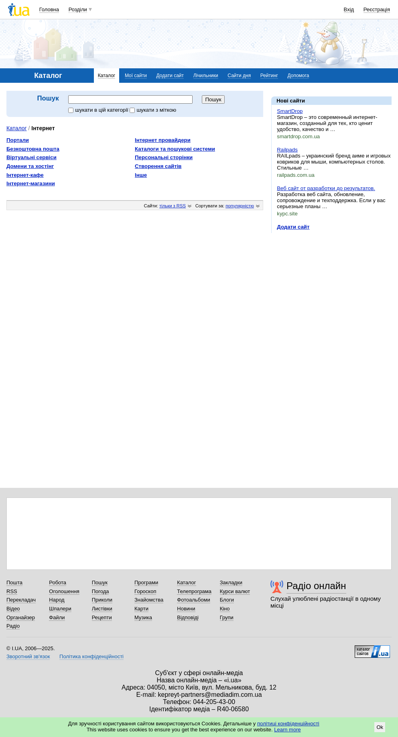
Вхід (349, 9)
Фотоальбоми (193, 600)
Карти (141, 609)
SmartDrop (290, 111)
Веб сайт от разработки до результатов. (326, 188)
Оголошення (64, 591)
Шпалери (60, 609)
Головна (49, 9)
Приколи (102, 600)
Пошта (14, 582)
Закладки (231, 582)
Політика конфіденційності (91, 656)
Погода (100, 591)
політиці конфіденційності (288, 724)
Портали (17, 140)
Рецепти (102, 617)
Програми (146, 582)
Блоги (227, 600)
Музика (143, 617)
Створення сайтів (158, 166)
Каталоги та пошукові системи (175, 149)
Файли (57, 617)
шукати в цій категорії (99, 110)
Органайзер (20, 617)
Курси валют (235, 591)
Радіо (13, 626)
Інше (141, 175)
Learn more (287, 730)
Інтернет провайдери (163, 140)
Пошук (100, 582)
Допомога (298, 75)
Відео (13, 609)
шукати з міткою (153, 110)
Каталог (107, 75)
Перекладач (21, 600)
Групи (227, 617)
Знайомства (148, 600)
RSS (11, 591)
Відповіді (188, 617)
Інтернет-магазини (30, 183)
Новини (186, 609)
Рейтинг (269, 75)
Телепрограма (194, 591)
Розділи (78, 9)
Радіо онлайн (316, 585)
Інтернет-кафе (25, 175)
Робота (57, 582)
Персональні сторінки (164, 157)
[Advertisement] (331, 288)
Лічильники (205, 75)
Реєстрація (376, 9)
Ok (379, 727)
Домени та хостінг (30, 166)
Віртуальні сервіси (31, 157)
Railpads (287, 150)
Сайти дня (239, 75)
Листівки (102, 609)
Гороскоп (145, 591)
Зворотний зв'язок (28, 656)
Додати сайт (170, 75)
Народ (56, 600)
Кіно (225, 609)
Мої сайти (136, 75)
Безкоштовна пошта (32, 149)
